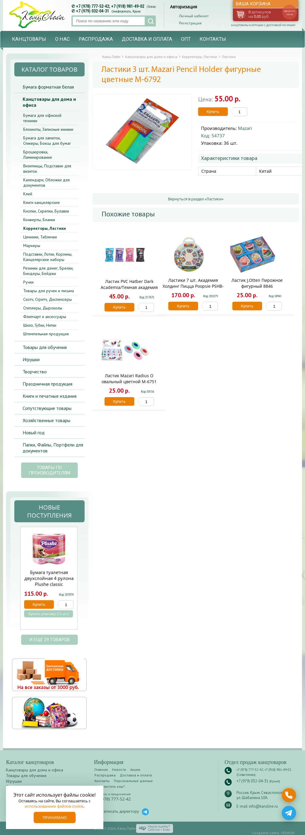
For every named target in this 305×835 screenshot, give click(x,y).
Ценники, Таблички (40, 237)
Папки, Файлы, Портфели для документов (53, 448)
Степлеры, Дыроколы (42, 308)
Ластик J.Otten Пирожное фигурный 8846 (257, 283)
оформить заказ (289, 12)
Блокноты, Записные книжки (48, 129)
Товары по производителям (49, 470)
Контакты (213, 39)
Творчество (35, 372)
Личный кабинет (194, 15)
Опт (186, 39)
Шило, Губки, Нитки (39, 325)
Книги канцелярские (41, 202)
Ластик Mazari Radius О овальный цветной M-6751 (129, 378)
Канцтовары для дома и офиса (49, 102)
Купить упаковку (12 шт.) (49, 614)
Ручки (28, 282)
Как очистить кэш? (109, 786)
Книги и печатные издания (50, 396)
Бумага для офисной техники (42, 118)
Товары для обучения (45, 347)
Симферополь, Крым (126, 11)
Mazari (245, 128)
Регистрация (190, 23)
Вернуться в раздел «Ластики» (195, 199)
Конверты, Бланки (39, 219)
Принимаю (55, 817)
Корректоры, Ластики (44, 228)
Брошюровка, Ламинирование (37, 154)
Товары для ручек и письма (48, 290)
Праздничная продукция (47, 384)
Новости (119, 769)
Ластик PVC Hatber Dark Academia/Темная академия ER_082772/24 (129, 287)
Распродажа (96, 39)
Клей (27, 193)
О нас (62, 39)
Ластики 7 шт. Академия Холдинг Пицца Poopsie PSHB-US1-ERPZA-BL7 (193, 286)
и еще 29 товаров (49, 639)
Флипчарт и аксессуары (44, 316)
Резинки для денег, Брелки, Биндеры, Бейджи (48, 270)
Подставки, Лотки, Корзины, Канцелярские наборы (47, 256)
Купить (213, 111)
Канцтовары (29, 39)
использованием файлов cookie (54, 806)
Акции (135, 769)
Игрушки (31, 359)
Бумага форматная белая (48, 87)
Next (84, 581)
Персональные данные (133, 781)
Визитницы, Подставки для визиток (47, 168)
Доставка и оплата (147, 39)
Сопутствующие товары (47, 408)
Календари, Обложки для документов (46, 182)
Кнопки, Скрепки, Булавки (46, 211)
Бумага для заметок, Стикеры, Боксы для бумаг (47, 140)
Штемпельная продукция (46, 333)
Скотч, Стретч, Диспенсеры (47, 299)
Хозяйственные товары (46, 420)
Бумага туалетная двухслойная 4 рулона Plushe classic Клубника (49, 581)
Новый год (34, 432)
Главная (101, 769)
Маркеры (31, 245)
